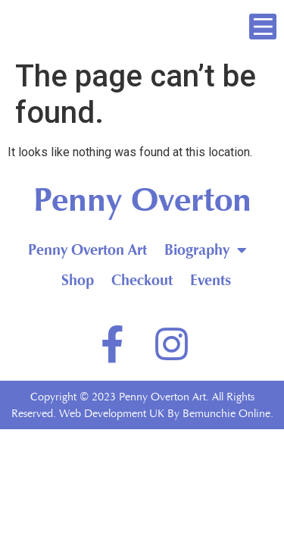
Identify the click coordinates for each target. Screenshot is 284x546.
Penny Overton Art (87, 249)
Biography (205, 250)
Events (211, 280)
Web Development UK (111, 413)
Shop (77, 280)
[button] (262, 26)
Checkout (142, 280)
